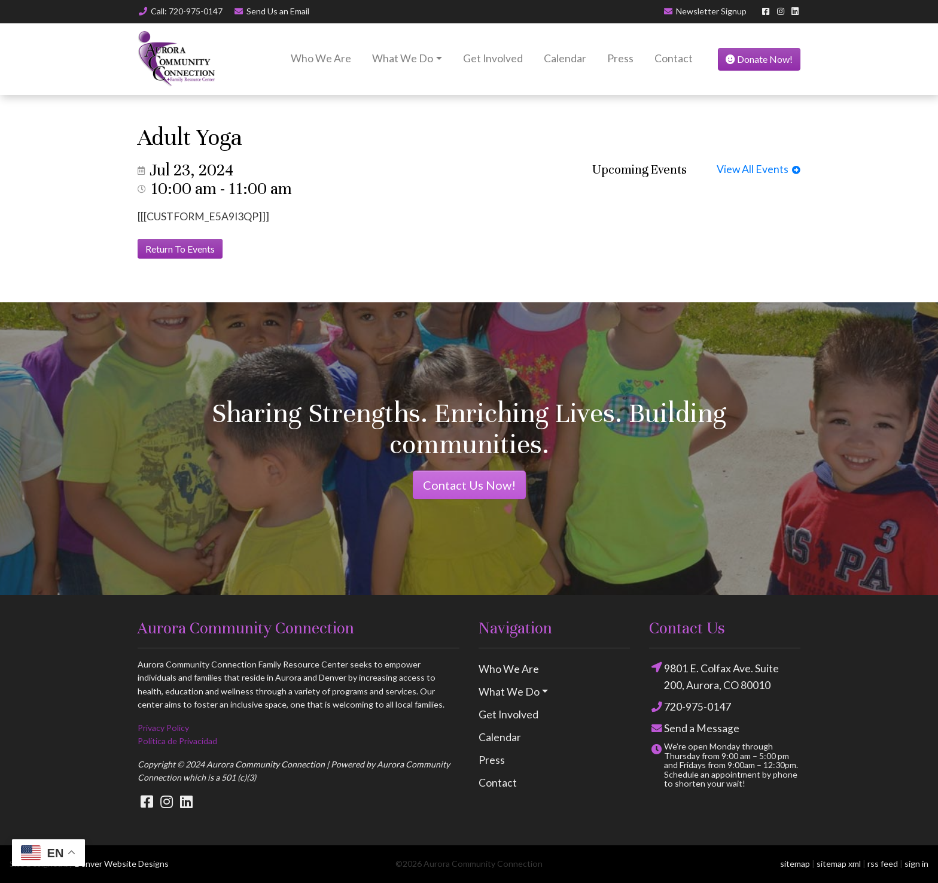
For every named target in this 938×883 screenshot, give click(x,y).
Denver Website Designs (122, 863)
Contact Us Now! (469, 485)
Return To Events (180, 248)
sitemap (795, 863)
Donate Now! (759, 59)
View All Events (758, 169)
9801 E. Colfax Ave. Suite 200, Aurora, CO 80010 (714, 675)
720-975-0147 (690, 707)
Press (620, 58)
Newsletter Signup (705, 11)
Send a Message (694, 728)
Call (180, 11)
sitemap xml (839, 863)
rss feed (882, 863)
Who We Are (321, 58)
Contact (673, 58)
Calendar (565, 58)
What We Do (402, 58)
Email (272, 11)
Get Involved (493, 58)
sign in (916, 863)
